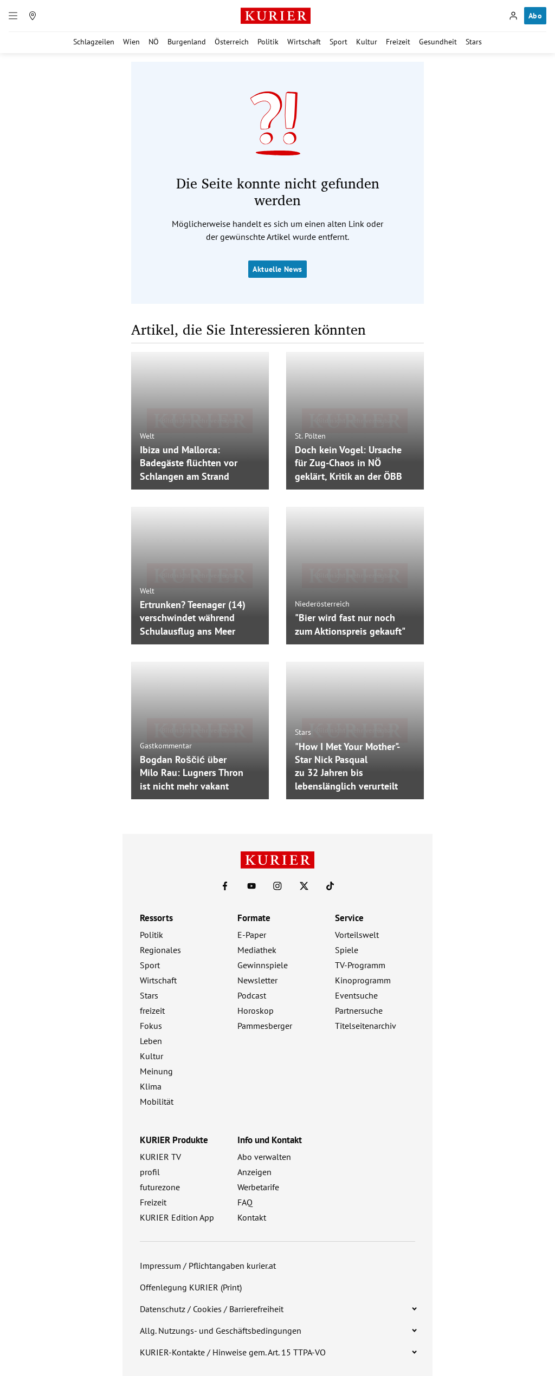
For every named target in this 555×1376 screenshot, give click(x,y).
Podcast (251, 995)
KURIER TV (160, 1156)
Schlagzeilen (93, 42)
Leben (151, 1040)
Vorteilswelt (357, 934)
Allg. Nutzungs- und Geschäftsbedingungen (220, 1330)
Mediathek (256, 949)
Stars (474, 42)
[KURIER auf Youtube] (251, 886)
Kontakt (251, 1217)
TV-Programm (360, 965)
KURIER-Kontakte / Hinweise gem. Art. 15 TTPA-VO (233, 1352)
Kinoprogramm (363, 980)
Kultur (366, 42)
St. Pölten (310, 435)
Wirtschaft (304, 42)
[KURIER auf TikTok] (330, 886)
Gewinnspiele (262, 965)
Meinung (156, 1071)
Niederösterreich (322, 603)
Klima (151, 1086)
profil (150, 1171)
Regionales (160, 949)
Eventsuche (356, 995)
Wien (131, 42)
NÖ (154, 42)
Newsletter (257, 980)
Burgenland (186, 42)
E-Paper (251, 934)
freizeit (152, 1010)
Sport (338, 42)
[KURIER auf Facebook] (225, 886)
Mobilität (156, 1101)
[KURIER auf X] (304, 886)
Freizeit (398, 42)
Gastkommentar (166, 745)
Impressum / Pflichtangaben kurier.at (208, 1265)
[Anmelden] (513, 15)
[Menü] (13, 15)
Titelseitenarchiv (365, 1025)
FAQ (245, 1202)
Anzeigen (254, 1171)
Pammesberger (264, 1025)
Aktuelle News (277, 269)
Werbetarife (258, 1187)
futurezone (160, 1187)
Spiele (346, 949)
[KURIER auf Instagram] (277, 886)
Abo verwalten (264, 1156)
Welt (147, 435)
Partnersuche (359, 1010)
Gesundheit (438, 42)
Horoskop (255, 1010)
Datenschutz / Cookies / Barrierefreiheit (211, 1308)
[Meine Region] (32, 15)
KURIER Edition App (177, 1217)
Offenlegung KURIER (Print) (191, 1287)
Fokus (151, 1025)
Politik (268, 42)
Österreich (232, 42)
